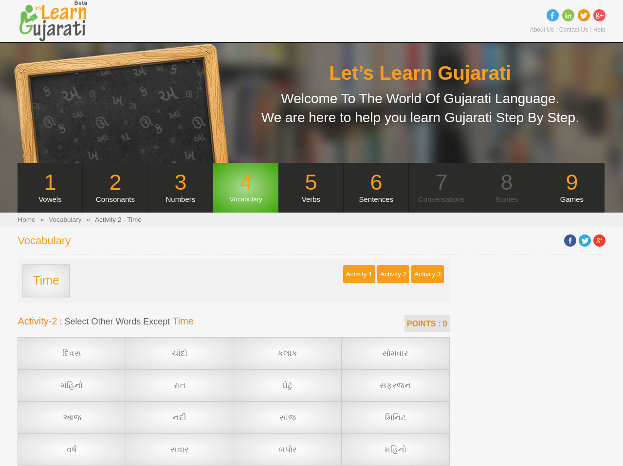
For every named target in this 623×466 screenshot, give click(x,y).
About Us (542, 30)
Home (26, 219)
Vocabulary (65, 219)
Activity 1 (359, 274)
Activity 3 (427, 274)
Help (599, 30)
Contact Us (573, 30)
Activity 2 (393, 274)
